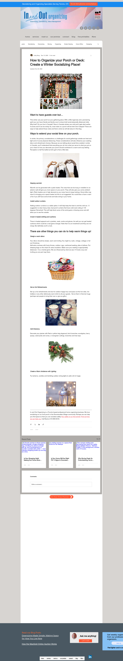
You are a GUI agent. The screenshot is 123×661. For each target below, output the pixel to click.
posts (23, 44)
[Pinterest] (93, 28)
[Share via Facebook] (31, 424)
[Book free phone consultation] (84, 4)
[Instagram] (98, 28)
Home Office (79, 44)
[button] (36, 36)
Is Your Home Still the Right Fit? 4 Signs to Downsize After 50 (60, 459)
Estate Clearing (68, 44)
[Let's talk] (85, 640)
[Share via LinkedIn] (39, 424)
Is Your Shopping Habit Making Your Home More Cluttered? (32, 459)
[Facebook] (81, 28)
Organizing (58, 44)
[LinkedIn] (90, 656)
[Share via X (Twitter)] (35, 424)
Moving (50, 44)
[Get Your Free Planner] (61, 496)
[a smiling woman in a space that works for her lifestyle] (61, 449)
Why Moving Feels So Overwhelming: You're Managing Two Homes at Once (86, 459)
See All (98, 439)
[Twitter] (85, 28)
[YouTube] (89, 28)
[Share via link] (43, 424)
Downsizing (41, 44)
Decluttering (31, 44)
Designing (89, 44)
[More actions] (91, 55)
